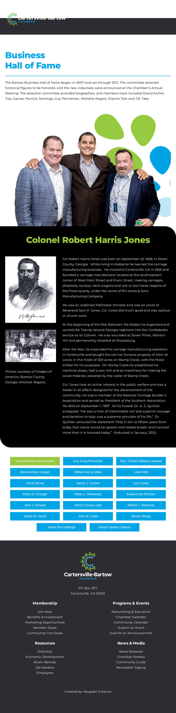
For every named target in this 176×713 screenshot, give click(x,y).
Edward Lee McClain (141, 494)
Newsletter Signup (131, 667)
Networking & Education (131, 612)
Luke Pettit (141, 472)
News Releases (131, 651)
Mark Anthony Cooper (35, 472)
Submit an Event (131, 628)
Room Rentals (45, 662)
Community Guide (131, 662)
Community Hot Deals (45, 633)
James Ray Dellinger (61, 527)
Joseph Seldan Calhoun (114, 527)
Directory (44, 651)
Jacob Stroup (35, 483)
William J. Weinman (141, 505)
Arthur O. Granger (35, 494)
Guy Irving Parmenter (88, 461)
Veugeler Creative (97, 692)
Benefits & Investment (45, 617)
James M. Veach (35, 516)
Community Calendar (131, 622)
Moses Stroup (141, 516)
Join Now (44, 612)
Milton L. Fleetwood (88, 494)
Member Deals (45, 628)
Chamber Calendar (131, 617)
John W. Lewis (88, 516)
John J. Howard (35, 505)
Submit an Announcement (131, 633)
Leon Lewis (141, 483)
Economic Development (45, 657)
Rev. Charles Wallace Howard (140, 461)
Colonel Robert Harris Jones (34, 461)
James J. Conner (88, 483)
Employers (44, 673)
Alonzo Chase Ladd (87, 505)
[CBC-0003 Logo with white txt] (88, 551)
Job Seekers (44, 667)
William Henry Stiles (88, 472)
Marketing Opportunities (45, 622)
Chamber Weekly (131, 657)
